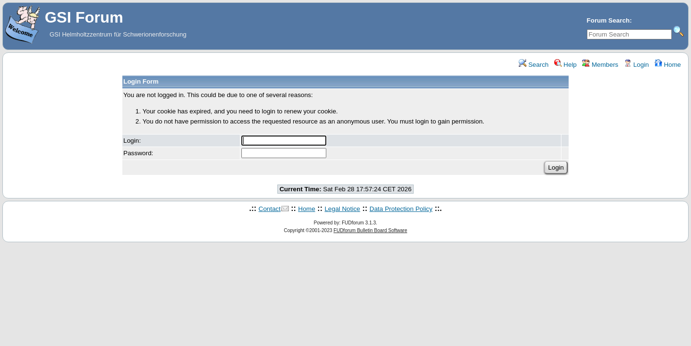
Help (565, 64)
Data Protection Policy (400, 208)
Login (636, 64)
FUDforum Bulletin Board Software (370, 230)
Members (600, 64)
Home (668, 64)
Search (533, 64)
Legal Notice (342, 208)
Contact (270, 208)
